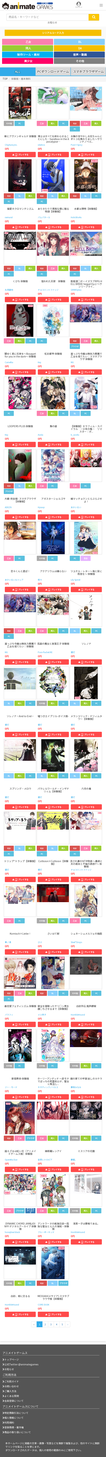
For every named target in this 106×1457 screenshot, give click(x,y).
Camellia (9, 362)
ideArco (41, 144)
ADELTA (8, 507)
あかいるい (76, 507)
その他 (80, 61)
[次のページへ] (67, 1324)
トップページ (11, 1359)
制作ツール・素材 (28, 54)
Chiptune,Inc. (11, 144)
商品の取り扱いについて (17, 1432)
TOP (5, 78)
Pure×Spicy (76, 144)
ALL (17, 71)
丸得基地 (9, 289)
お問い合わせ (11, 1386)
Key (39, 362)
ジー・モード (11, 1087)
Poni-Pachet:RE (45, 652)
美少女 (28, 61)
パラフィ (9, 1014)
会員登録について (13, 1400)
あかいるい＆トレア (14, 579)
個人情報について (13, 1417)
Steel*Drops (76, 942)
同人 (28, 48)
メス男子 (42, 1014)
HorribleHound (78, 1014)
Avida (40, 434)
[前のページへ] (34, 1324)
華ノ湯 (8, 942)
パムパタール (44, 217)
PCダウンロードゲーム (53, 71)
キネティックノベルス (48, 1087)
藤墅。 (74, 1159)
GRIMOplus (76, 289)
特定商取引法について (15, 1413)
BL (80, 42)
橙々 (40, 579)
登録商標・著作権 (13, 1427)
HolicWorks (76, 217)
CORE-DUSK (43, 1304)
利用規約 (8, 1422)
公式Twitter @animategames (21, 1364)
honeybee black (12, 1232)
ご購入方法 (9, 1391)
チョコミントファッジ (48, 289)
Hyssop (41, 507)
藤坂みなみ (76, 1087)
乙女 (28, 42)
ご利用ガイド (11, 1381)
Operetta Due (11, 1159)
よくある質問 (11, 1396)
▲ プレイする (20, 154)
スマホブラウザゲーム (88, 71)
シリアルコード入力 (53, 33)
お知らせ (8, 1369)
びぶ (40, 942)
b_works (75, 434)
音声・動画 (80, 54)
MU (72, 362)
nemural (9, 217)
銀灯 (73, 652)
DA (80, 48)
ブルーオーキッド (46, 1232)
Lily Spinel (75, 579)
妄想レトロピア (45, 1159)
